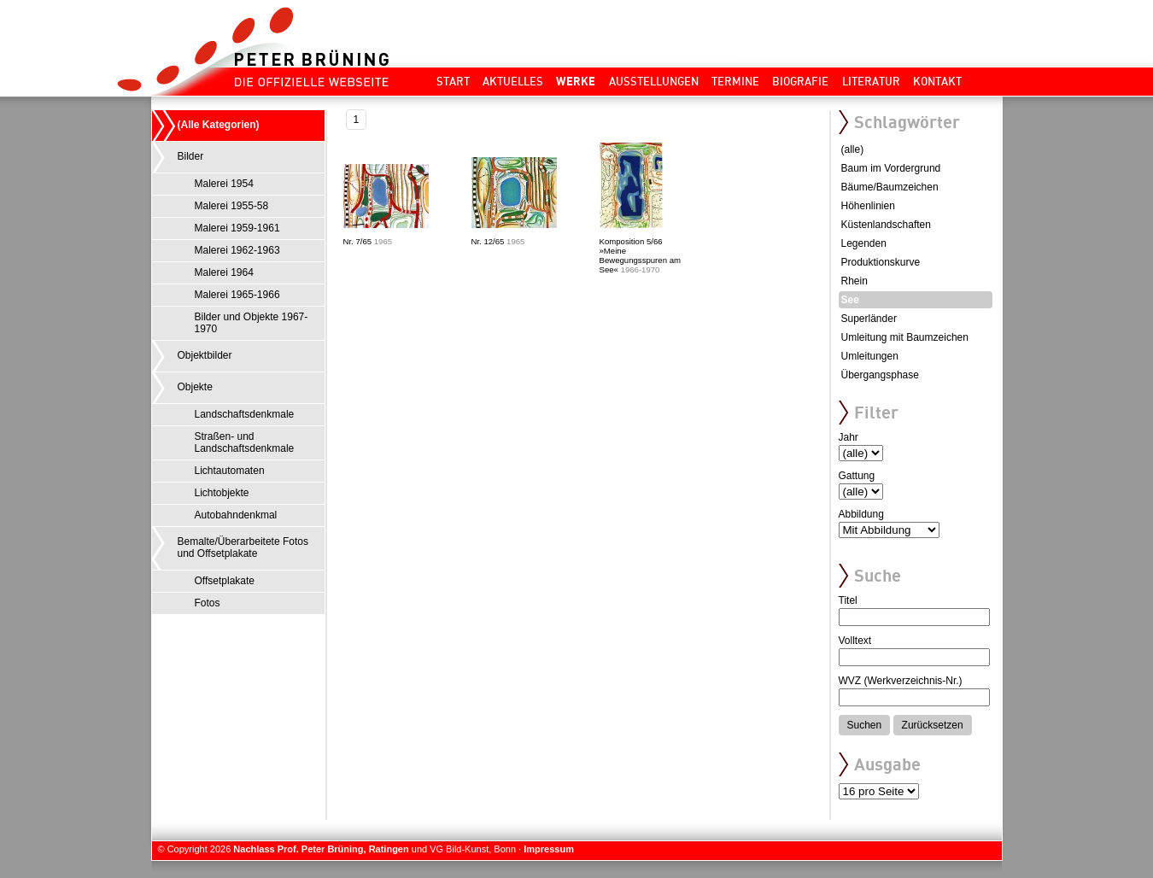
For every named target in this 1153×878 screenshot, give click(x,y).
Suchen (864, 725)
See (850, 300)
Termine (735, 81)
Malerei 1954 (224, 184)
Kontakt (937, 81)
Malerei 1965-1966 (237, 295)
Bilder (191, 156)
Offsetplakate (225, 581)
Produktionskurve (881, 262)
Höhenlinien (868, 206)
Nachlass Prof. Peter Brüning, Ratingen (320, 849)
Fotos (207, 603)
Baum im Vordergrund (891, 168)
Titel (848, 600)
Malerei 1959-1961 (237, 228)
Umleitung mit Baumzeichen (905, 337)
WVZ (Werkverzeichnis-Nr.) (901, 681)
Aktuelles (513, 81)
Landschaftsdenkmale (245, 414)
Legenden (864, 243)
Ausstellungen (654, 81)
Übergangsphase (880, 375)
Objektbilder (205, 355)
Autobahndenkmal (236, 515)
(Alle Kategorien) (219, 125)
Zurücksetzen (932, 725)
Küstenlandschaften (886, 225)
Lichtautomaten (230, 471)
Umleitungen (869, 356)
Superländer (869, 319)
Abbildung (861, 514)
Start (453, 81)
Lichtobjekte (222, 493)
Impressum (549, 849)
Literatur (871, 81)
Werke (575, 81)
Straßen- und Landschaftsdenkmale (245, 442)
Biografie (800, 81)
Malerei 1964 (224, 272)
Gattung (857, 476)
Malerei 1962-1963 (237, 250)
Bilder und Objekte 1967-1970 (251, 323)
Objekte (195, 387)
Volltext (855, 641)
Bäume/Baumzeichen (890, 187)
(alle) (852, 149)
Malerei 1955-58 (232, 206)
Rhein (854, 281)
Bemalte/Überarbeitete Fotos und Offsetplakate (243, 547)
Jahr (848, 437)
